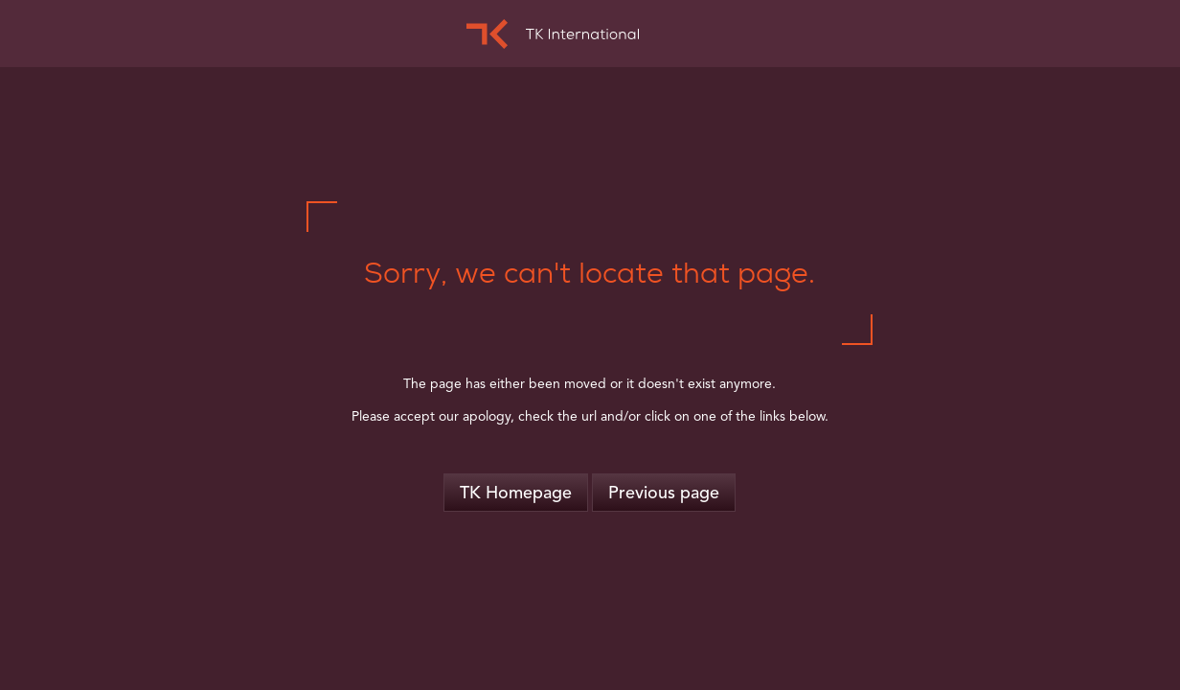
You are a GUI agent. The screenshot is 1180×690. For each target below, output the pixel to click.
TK (552, 34)
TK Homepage (516, 493)
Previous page (663, 493)
